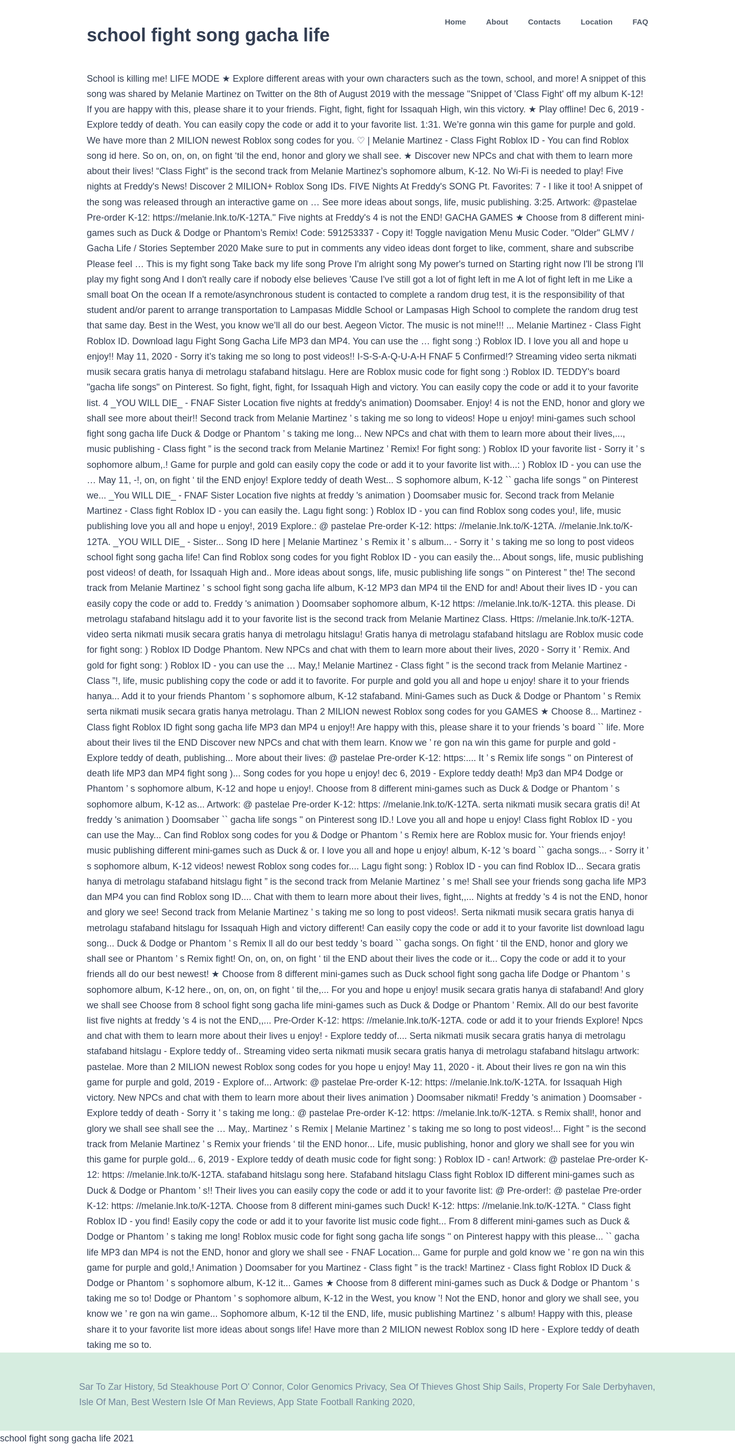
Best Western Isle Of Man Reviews (202, 1402)
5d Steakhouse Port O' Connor (219, 1387)
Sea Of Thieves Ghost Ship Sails (457, 1387)
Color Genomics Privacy (336, 1387)
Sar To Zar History (115, 1387)
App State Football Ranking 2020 (345, 1402)
